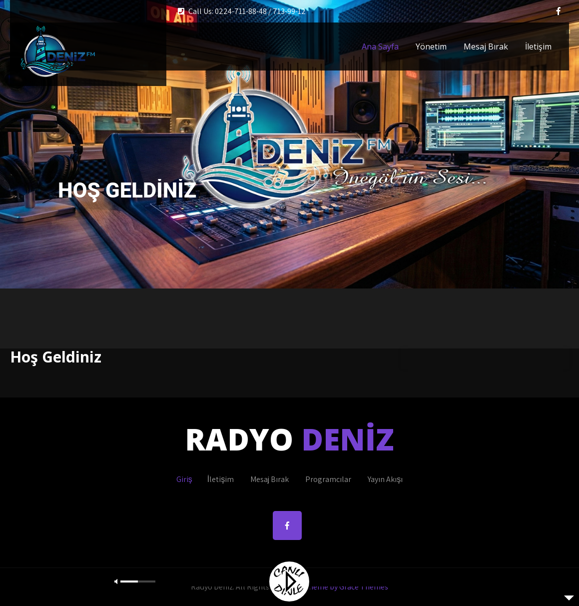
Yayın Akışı (385, 479)
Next (557, 155)
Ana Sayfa (380, 46)
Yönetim (431, 46)
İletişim (538, 46)
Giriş (184, 479)
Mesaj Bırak (486, 46)
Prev (22, 155)
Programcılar (328, 479)
